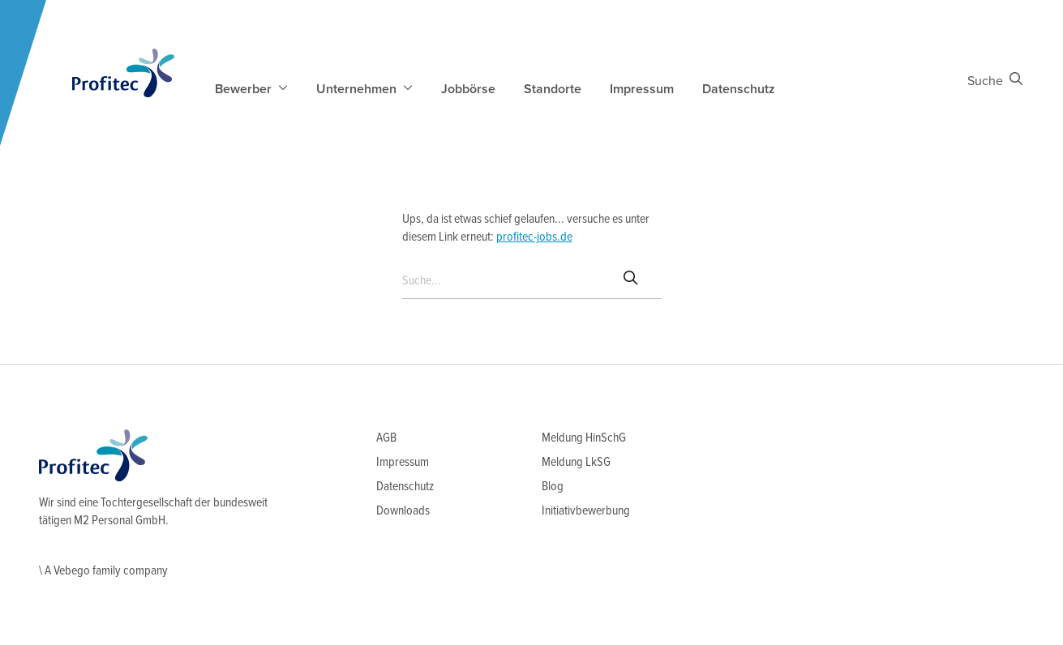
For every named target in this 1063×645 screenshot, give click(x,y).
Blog (553, 486)
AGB (386, 437)
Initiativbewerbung (586, 510)
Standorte (552, 89)
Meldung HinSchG (584, 437)
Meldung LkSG (576, 462)
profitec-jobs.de (534, 237)
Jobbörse (468, 89)
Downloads (403, 510)
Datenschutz (738, 89)
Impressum (642, 89)
